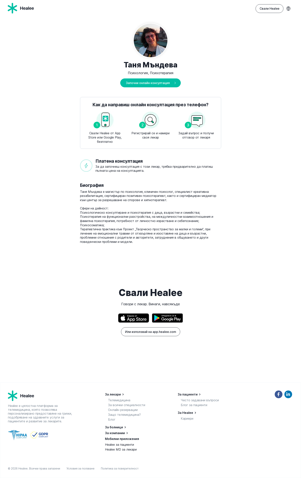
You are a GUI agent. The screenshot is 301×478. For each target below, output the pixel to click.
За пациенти (188, 394)
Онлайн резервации (123, 410)
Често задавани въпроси (200, 400)
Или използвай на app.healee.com (150, 332)
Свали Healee (269, 8)
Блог (111, 419)
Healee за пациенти (119, 445)
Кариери (187, 418)
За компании (115, 433)
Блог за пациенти (194, 405)
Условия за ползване (81, 468)
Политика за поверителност (120, 468)
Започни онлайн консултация (148, 83)
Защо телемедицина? (124, 415)
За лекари (113, 394)
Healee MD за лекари (121, 449)
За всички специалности (126, 405)
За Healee (185, 413)
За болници (114, 427)
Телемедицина (119, 400)
